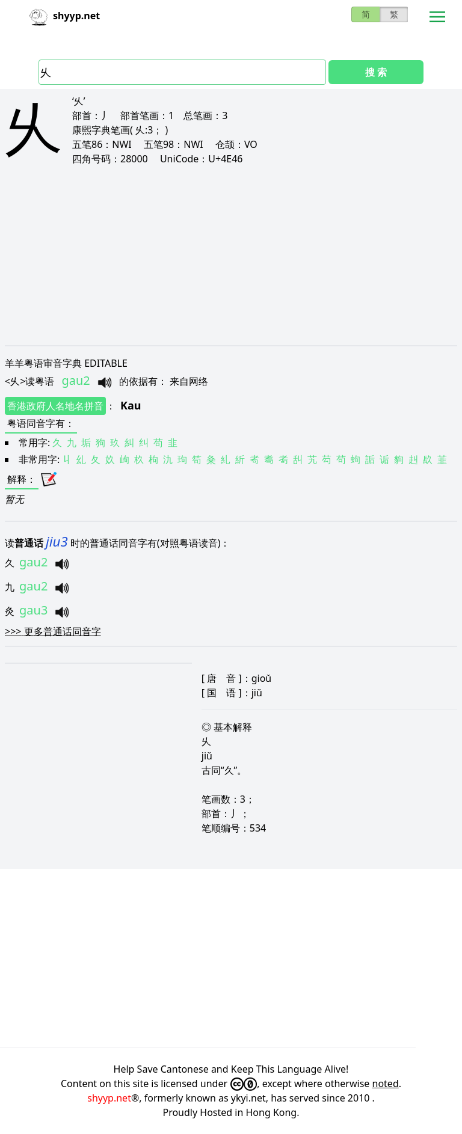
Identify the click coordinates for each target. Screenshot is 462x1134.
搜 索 (376, 72)
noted (385, 1083)
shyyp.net (109, 1098)
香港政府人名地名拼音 (55, 405)
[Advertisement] (231, 255)
